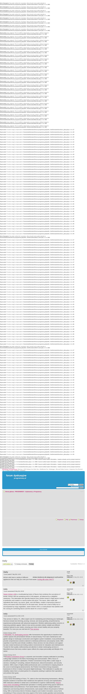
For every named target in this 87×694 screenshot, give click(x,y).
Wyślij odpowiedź (7, 564)
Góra (83, 585)
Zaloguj (82, 519)
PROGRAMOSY (19, 491)
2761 (70, 575)
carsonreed (11, 591)
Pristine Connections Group (15, 656)
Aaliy (4, 561)
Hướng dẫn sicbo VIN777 (45, 579)
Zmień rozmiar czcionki (82, 491)
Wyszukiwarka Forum (77, 486)
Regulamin (60, 519)
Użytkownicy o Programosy (33, 491)
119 (69, 593)
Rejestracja (74, 519)
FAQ (67, 519)
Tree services (34, 629)
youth (9, 574)
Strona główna (9, 491)
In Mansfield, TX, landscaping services (16, 635)
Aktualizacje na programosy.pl (9, 469)
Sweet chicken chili (9, 594)
